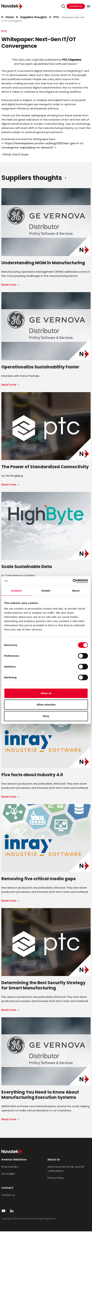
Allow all (46, 693)
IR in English (8, 1173)
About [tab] (76, 590)
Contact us (76, 6)
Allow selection (45, 704)
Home (10, 17)
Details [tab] (46, 590)
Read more (9, 285)
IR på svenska (9, 1166)
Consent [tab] (16, 590)
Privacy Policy (55, 1178)
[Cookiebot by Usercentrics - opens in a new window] (72, 581)
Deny (46, 716)
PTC (56, 17)
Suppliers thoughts (33, 17)
